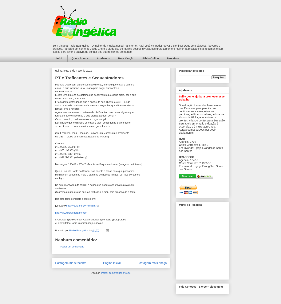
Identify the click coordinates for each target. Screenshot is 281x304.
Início (59, 58)
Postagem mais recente (70, 263)
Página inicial (112, 263)
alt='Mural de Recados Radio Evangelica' (202, 242)
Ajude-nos (103, 58)
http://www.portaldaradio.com (71, 212)
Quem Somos (80, 58)
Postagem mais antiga (152, 263)
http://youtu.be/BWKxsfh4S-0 (82, 205)
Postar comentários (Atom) (116, 272)
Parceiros (173, 58)
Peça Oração (126, 58)
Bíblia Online (150, 58)
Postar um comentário (72, 246)
